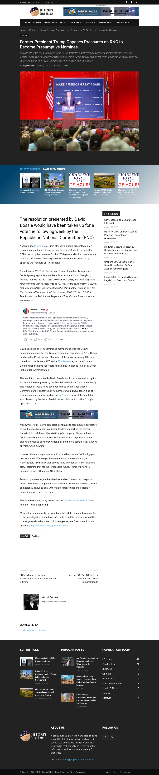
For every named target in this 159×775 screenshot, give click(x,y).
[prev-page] (132, 169)
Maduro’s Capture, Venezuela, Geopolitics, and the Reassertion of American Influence (120, 250)
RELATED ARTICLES (30, 169)
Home (27, 22)
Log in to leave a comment (33, 630)
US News (37, 22)
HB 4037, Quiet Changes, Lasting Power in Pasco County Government (54, 192)
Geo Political (50, 22)
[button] (126, 2)
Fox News (62, 395)
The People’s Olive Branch (77, 500)
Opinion (90, 22)
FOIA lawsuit (64, 361)
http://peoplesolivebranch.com (54, 602)
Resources (123, 22)
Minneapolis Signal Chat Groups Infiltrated (120, 222)
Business (64, 22)
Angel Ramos (28, 65)
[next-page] (137, 169)
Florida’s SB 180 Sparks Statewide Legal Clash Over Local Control (103, 192)
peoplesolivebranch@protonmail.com (49, 525)
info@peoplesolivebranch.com (79, 759)
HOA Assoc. (76, 22)
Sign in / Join (49, 2)
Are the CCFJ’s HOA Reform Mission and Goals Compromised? (83, 578)
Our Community (106, 22)
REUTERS (39, 246)
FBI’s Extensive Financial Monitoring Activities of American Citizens (38, 578)
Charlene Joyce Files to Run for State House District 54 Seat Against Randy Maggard (119, 265)
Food (115, 772)
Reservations (125, 772)
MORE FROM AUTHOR (54, 169)
